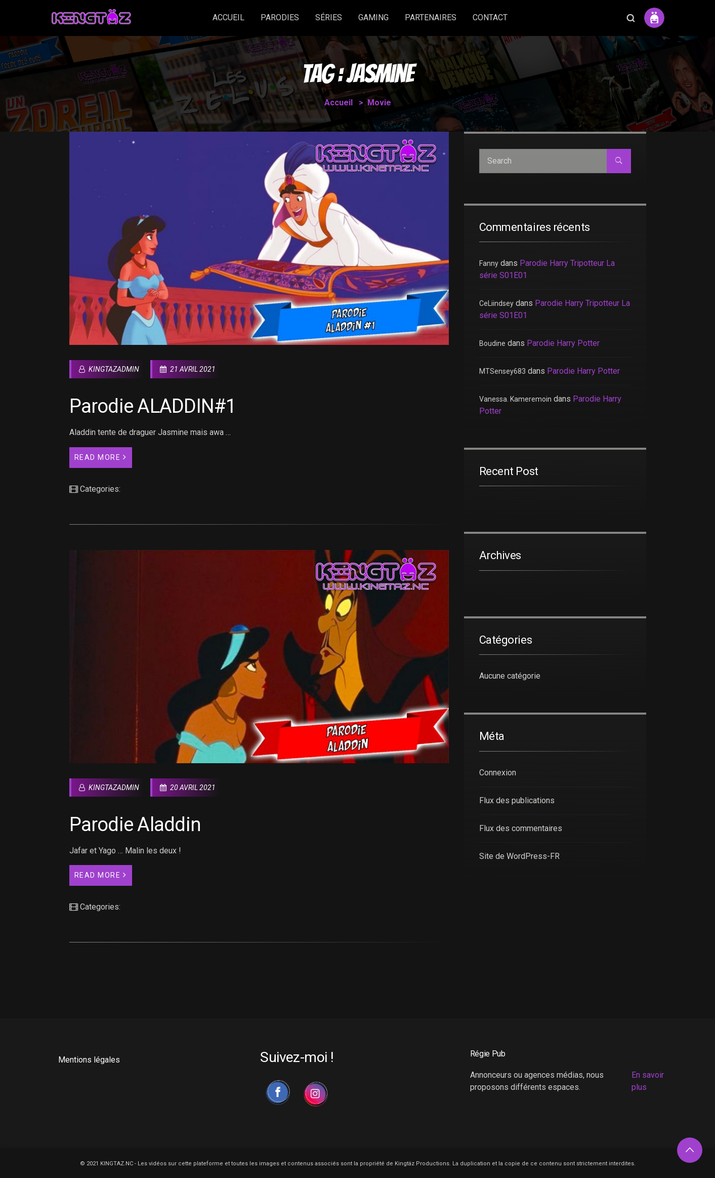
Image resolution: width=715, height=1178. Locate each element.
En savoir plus (648, 1081)
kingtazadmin (109, 369)
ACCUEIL (228, 17)
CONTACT (490, 17)
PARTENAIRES (430, 17)
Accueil (338, 102)
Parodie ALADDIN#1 (152, 406)
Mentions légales (89, 1060)
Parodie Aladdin (135, 824)
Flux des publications (517, 800)
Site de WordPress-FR (519, 856)
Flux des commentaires (520, 828)
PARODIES (280, 17)
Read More (100, 457)
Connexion (497, 772)
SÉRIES (328, 17)
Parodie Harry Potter (563, 343)
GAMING (373, 17)
